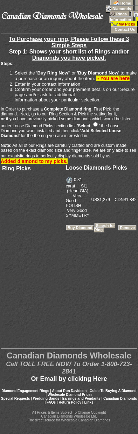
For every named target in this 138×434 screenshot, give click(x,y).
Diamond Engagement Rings (25, 391)
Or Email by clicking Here (69, 378)
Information (123, 17)
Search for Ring (104, 227)
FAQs (51, 402)
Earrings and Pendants (81, 398)
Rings (124, 12)
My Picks (124, 22)
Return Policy (70, 402)
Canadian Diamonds (120, 398)
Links (88, 402)
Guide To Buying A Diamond (113, 391)
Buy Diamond (80, 228)
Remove (127, 228)
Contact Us (124, 29)
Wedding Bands (46, 398)
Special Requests (15, 398)
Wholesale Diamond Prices (70, 395)
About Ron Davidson (69, 391)
